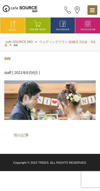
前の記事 (21, 135)
